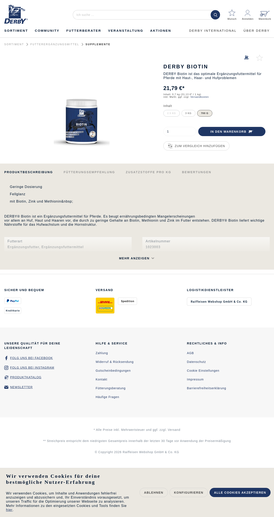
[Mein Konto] (248, 13)
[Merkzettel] (232, 13)
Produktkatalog (26, 377)
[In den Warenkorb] (231, 131)
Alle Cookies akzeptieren (240, 492)
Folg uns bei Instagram (32, 367)
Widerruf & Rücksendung (115, 362)
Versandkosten (200, 97)
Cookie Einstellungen (203, 370)
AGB (190, 353)
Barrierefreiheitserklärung (206, 388)
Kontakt (101, 379)
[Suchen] (215, 15)
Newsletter (21, 387)
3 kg (188, 113)
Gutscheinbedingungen (113, 370)
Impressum (195, 379)
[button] (89, 258)
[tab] (28, 172)
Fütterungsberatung (111, 388)
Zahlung (102, 353)
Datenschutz (196, 362)
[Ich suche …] (146, 15)
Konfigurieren (188, 492)
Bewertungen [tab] (196, 172)
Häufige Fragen (107, 397)
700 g (204, 113)
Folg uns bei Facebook (31, 358)
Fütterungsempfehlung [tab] (89, 172)
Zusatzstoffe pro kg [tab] (148, 172)
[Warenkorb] (263, 13)
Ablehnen (153, 492)
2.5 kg (171, 113)
